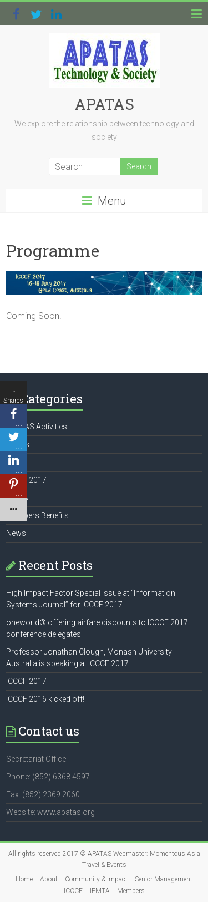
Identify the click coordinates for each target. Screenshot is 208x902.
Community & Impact (96, 879)
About (49, 879)
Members (131, 891)
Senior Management (163, 879)
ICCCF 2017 (26, 681)
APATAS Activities (36, 426)
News (16, 533)
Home (24, 879)
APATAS (104, 104)
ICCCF (73, 891)
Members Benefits (37, 515)
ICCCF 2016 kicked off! (45, 699)
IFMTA (100, 891)
